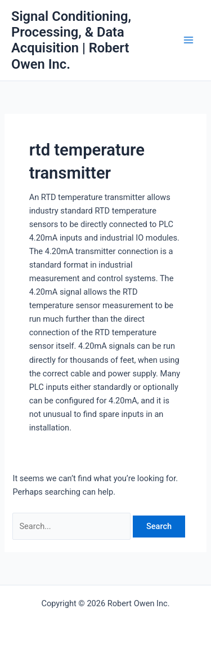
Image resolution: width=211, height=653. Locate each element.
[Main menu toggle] (188, 40)
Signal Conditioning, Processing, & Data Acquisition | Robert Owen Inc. (71, 40)
